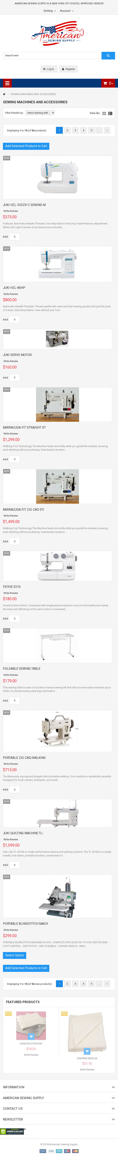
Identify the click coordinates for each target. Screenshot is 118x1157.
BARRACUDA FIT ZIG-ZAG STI (23, 509)
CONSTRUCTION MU (31, 1045)
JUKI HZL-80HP (14, 288)
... (99, 130)
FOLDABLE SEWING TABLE (21, 668)
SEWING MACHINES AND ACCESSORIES (33, 94)
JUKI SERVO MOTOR (17, 355)
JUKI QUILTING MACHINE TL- (23, 833)
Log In (49, 69)
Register (68, 69)
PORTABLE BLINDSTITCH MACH (25, 924)
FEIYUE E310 (12, 587)
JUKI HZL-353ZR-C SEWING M (24, 205)
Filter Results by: (14, 112)
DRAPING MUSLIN (87, 1060)
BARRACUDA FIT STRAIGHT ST (24, 427)
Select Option (14, 955)
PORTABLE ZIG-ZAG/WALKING (24, 758)
